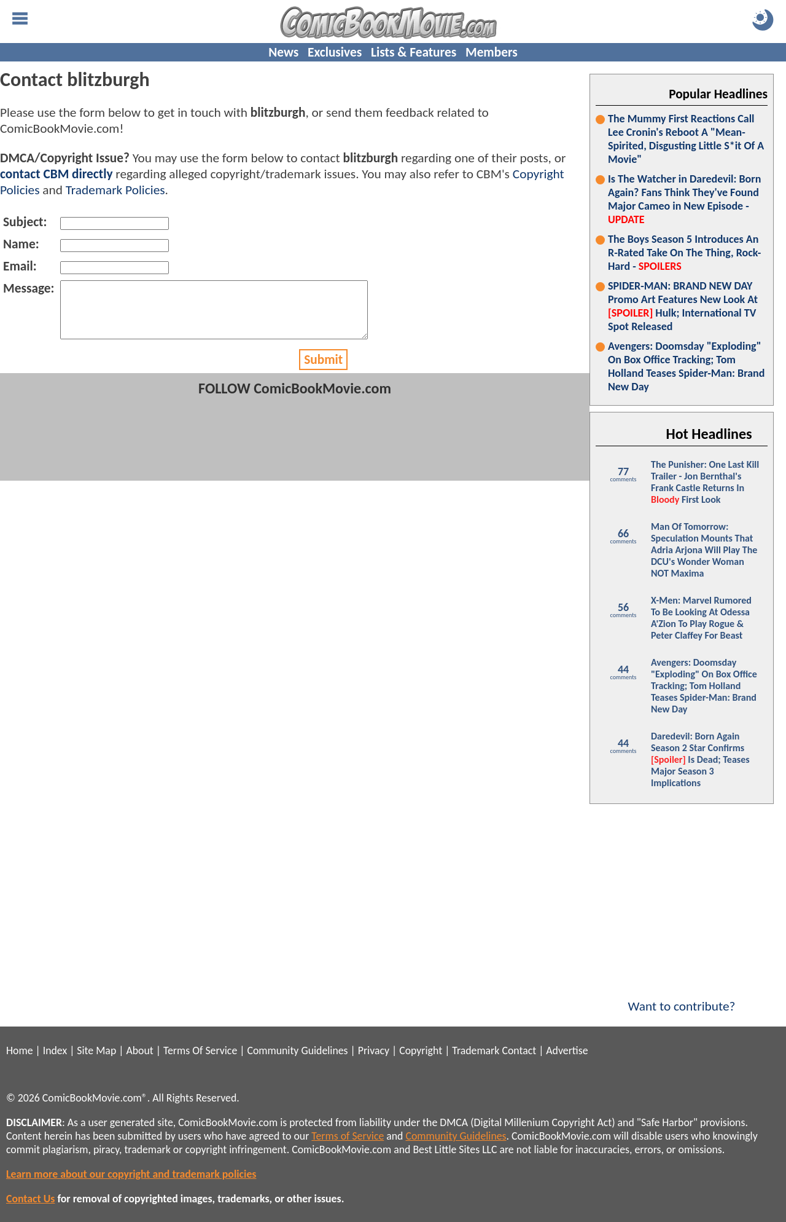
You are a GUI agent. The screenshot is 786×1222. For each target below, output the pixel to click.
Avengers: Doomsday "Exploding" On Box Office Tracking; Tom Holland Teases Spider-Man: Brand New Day (686, 366)
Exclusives (335, 52)
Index (55, 1050)
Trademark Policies (115, 190)
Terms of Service (347, 1136)
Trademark (475, 1050)
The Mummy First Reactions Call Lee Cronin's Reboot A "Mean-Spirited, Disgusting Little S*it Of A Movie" (686, 139)
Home (19, 1050)
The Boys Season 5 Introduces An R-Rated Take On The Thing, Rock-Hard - (684, 252)
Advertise (567, 1050)
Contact (519, 1050)
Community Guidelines (297, 1050)
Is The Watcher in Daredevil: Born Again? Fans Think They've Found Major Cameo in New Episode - (684, 199)
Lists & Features (413, 52)
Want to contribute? (682, 998)
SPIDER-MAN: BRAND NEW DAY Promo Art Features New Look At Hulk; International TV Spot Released (683, 306)
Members (491, 52)
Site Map (96, 1050)
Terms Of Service (200, 1050)
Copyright (420, 1050)
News (283, 52)
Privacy (373, 1050)
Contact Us (30, 1198)
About (139, 1050)
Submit (323, 371)
